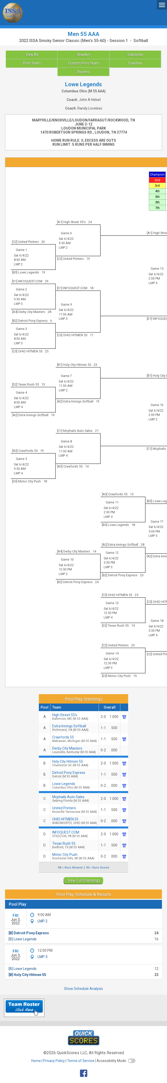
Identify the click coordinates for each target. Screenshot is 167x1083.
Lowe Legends (74, 785)
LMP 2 (63, 247)
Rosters (83, 72)
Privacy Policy (54, 1061)
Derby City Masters (74, 750)
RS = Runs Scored (97, 867)
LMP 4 (18, 407)
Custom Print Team (83, 63)
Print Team (31, 63)
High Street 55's (74, 716)
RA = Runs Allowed (70, 867)
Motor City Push (74, 856)
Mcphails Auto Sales (74, 798)
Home (36, 1061)
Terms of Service (80, 1061)
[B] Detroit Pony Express (29, 933)
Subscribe (135, 55)
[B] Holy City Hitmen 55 (27, 975)
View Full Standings (83, 880)
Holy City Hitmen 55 (74, 763)
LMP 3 (153, 283)
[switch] (131, 1060)
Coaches (135, 63)
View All (31, 55)
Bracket (83, 55)
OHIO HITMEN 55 (74, 821)
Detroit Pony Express (74, 774)
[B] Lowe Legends (23, 939)
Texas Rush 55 (74, 845)
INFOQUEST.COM (74, 834)
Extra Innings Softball (74, 728)
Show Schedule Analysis (83, 989)
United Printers (74, 810)
